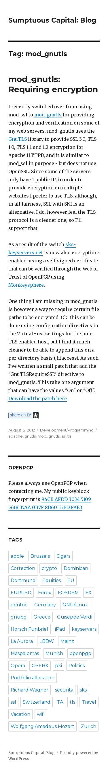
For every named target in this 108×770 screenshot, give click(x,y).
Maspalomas (25, 653)
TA (60, 702)
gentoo (19, 605)
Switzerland (36, 702)
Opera (18, 665)
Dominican (76, 568)
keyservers (84, 629)
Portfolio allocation (32, 678)
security (64, 690)
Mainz (67, 641)
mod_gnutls (48, 115)
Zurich (88, 726)
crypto (49, 568)
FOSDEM (68, 592)
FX (89, 592)
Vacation (20, 714)
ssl (63, 436)
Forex (44, 592)
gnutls (30, 436)
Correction (23, 568)
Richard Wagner (29, 690)
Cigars (63, 556)
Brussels (40, 556)
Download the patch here (37, 398)
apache (15, 436)
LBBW (46, 641)
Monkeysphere (26, 285)
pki (58, 665)
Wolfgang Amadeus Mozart (42, 726)
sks (83, 690)
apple (17, 556)
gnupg (19, 617)
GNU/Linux (75, 605)
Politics (77, 665)
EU (70, 580)
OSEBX (40, 665)
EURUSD (21, 592)
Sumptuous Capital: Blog (52, 20)
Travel (89, 702)
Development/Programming (67, 430)
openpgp (80, 653)
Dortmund (23, 580)
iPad (60, 629)
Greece (41, 617)
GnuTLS (17, 139)
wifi (41, 714)
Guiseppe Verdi (74, 617)
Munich (54, 653)
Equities (51, 580)
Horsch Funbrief (29, 629)
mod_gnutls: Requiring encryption (53, 84)
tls (69, 436)
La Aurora (22, 641)
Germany (45, 605)
